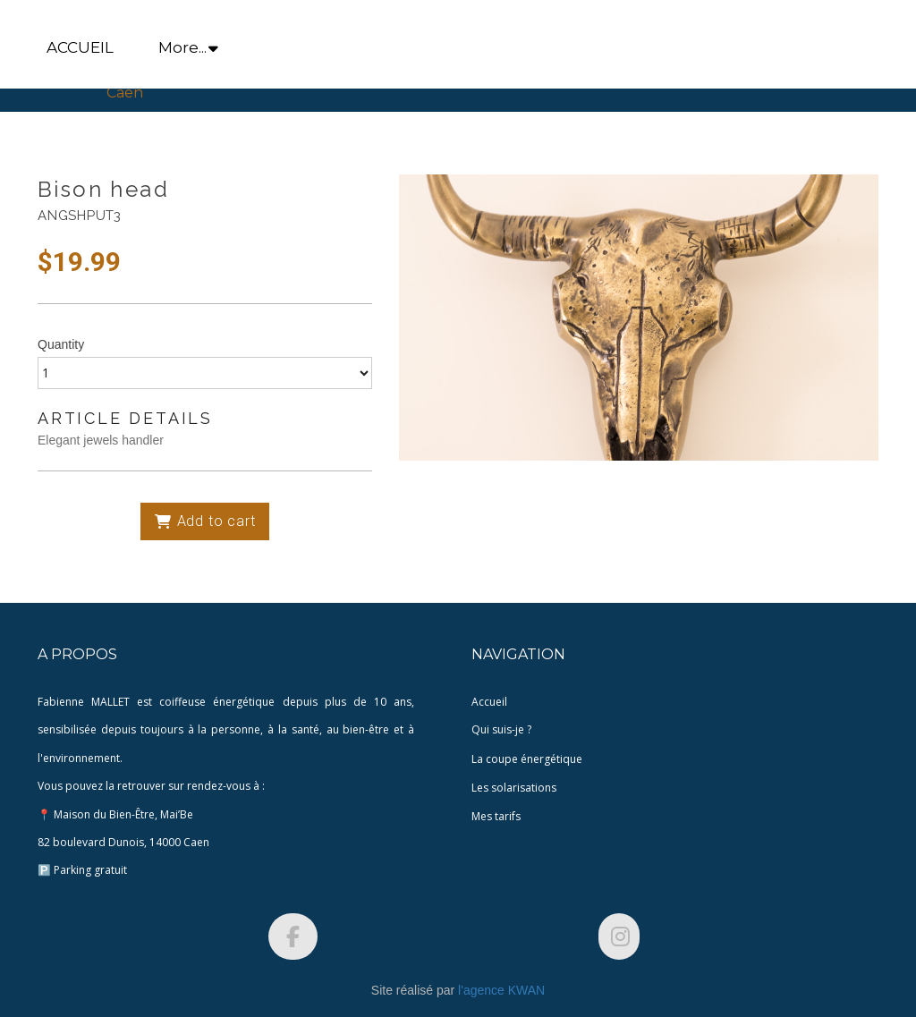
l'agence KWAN (501, 990)
